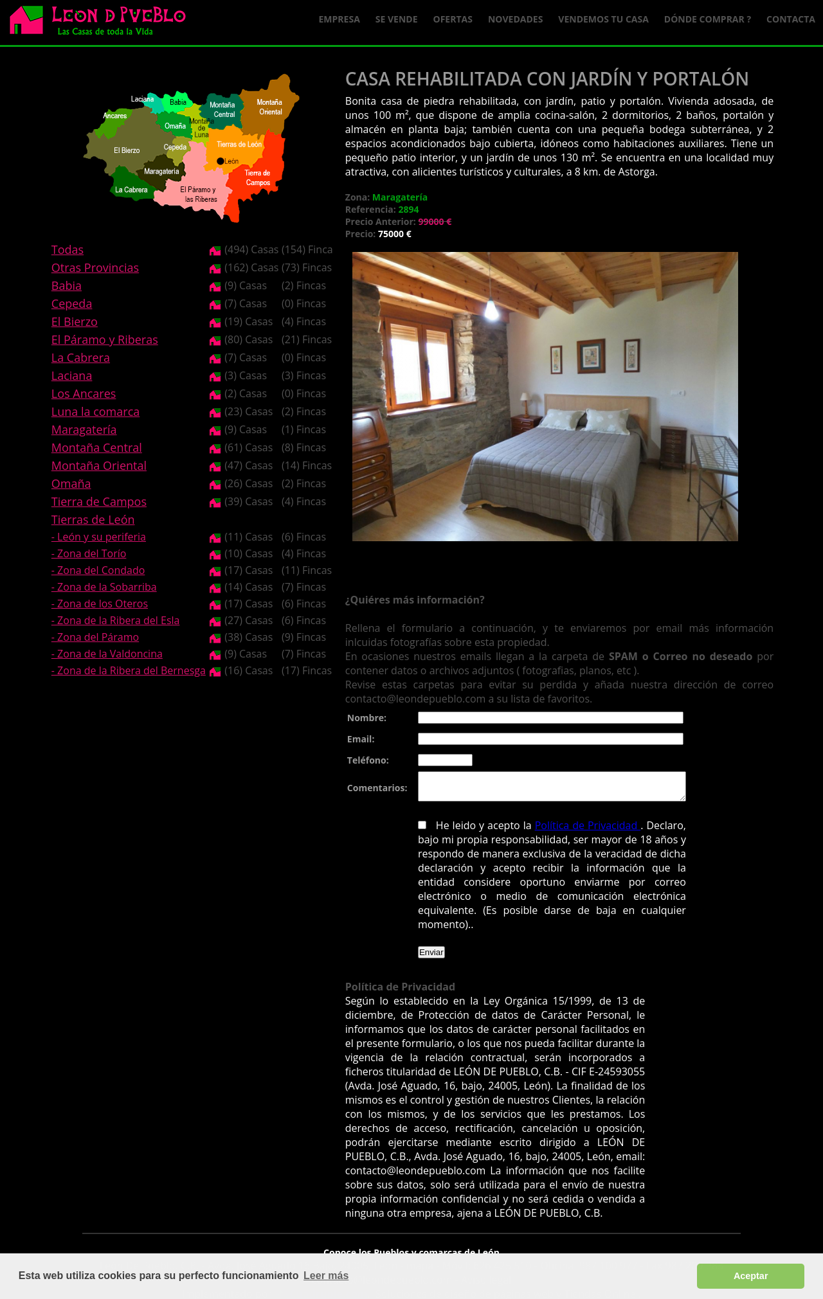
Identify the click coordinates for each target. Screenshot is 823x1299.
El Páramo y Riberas (104, 339)
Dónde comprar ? (707, 19)
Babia (66, 285)
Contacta (790, 19)
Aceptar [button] (751, 1276)
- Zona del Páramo (95, 637)
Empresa (339, 19)
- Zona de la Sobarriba (104, 587)
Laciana (72, 375)
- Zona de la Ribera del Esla (115, 620)
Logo (102, 23)
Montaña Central (96, 447)
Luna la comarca (95, 411)
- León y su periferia (98, 537)
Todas (67, 249)
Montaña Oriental (99, 465)
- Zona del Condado (98, 570)
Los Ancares (83, 393)
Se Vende (396, 19)
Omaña (71, 483)
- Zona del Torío (89, 553)
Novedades (515, 19)
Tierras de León (93, 519)
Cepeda (72, 303)
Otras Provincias (95, 267)
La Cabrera (80, 357)
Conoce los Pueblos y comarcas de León (411, 1244)
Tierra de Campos (99, 501)
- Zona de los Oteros (99, 603)
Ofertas (453, 19)
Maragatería (84, 429)
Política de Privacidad (574, 831)
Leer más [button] (325, 1275)
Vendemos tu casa (603, 19)
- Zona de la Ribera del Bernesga (128, 670)
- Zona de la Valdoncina (107, 654)
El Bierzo (74, 321)
